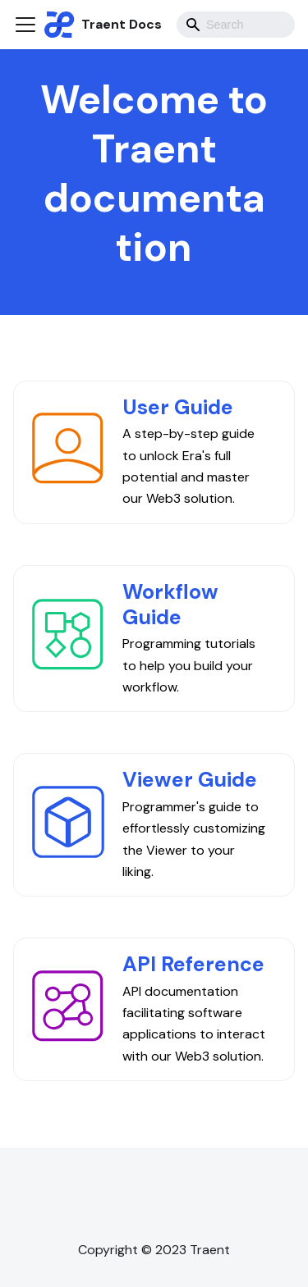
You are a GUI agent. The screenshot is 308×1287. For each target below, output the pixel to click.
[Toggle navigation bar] (25, 24)
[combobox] (236, 24)
